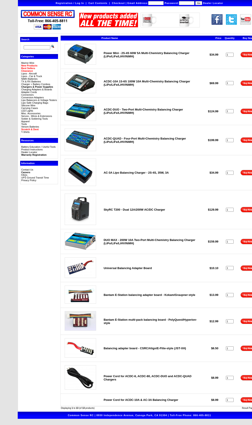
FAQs (24, 175)
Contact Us (27, 169)
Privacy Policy (28, 180)
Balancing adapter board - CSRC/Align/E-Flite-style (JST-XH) (145, 348)
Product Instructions (32, 149)
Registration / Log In (70, 3)
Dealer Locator (213, 3)
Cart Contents (97, 3)
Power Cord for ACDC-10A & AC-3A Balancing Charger (141, 400)
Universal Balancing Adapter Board (128, 268)
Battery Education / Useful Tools (38, 147)
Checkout (118, 3)
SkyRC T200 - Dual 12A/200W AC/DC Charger (134, 209)
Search (25, 39)
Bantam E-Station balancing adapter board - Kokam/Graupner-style (149, 295)
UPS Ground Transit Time (35, 177)
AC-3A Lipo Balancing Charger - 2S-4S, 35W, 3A (136, 172)
